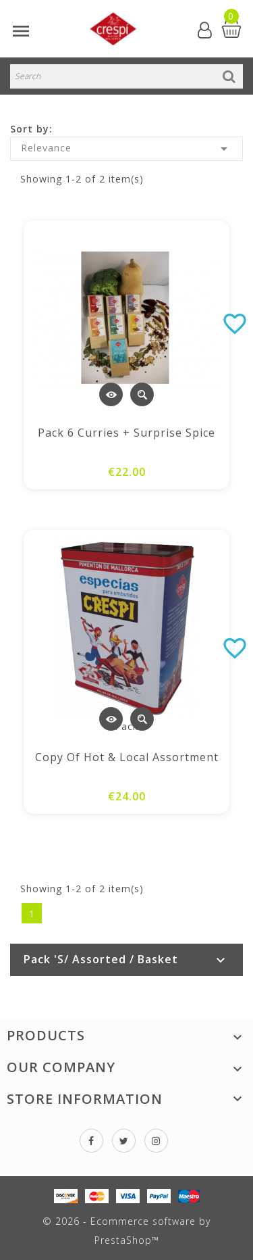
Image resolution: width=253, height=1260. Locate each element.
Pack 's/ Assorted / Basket (101, 959)
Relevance (126, 149)
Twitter (124, 1141)
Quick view (142, 394)
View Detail (111, 394)
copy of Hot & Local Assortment (127, 757)
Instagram (156, 1141)
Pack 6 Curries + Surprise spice (126, 432)
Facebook (91, 1141)
